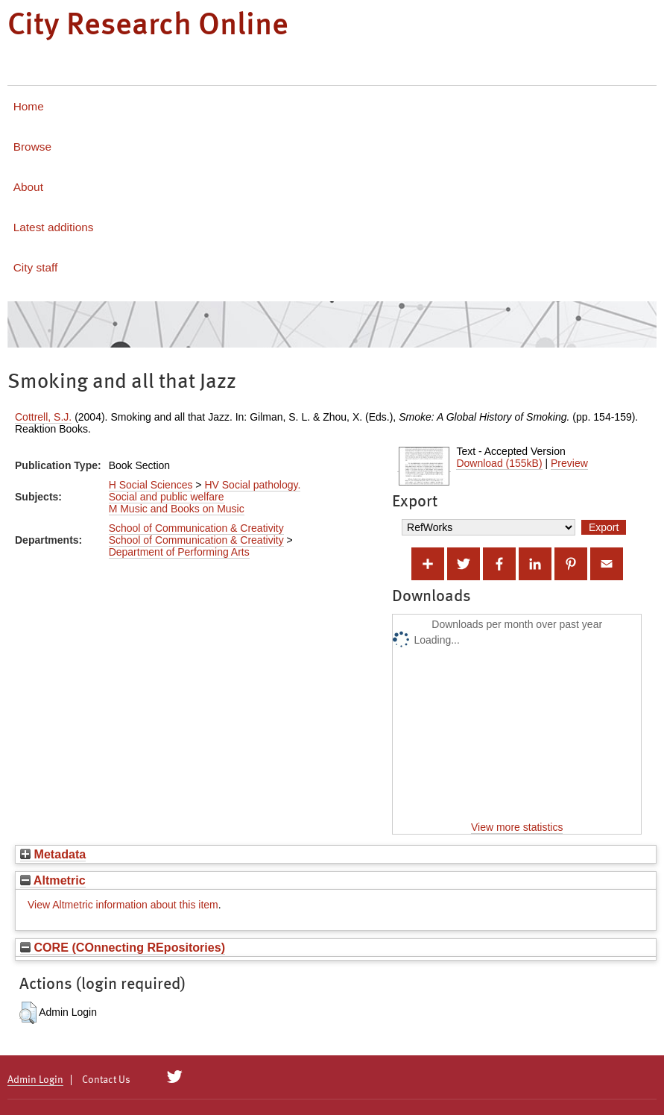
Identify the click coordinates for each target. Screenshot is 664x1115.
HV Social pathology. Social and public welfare (205, 491)
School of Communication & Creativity (196, 528)
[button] (28, 1013)
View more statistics (517, 827)
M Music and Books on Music (176, 509)
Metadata (53, 854)
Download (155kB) (499, 463)
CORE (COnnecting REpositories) (122, 947)
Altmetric (53, 880)
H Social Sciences (151, 485)
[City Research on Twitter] (174, 1077)
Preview (569, 463)
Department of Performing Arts (179, 552)
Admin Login (35, 1080)
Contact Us (106, 1080)
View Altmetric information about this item (123, 905)
